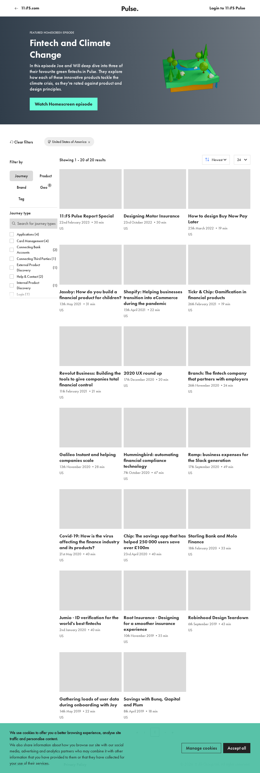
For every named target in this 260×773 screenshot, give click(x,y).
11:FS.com (27, 8)
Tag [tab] (21, 198)
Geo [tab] (46, 186)
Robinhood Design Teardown (218, 617)
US (61, 228)
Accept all (237, 748)
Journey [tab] (21, 176)
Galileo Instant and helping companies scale (87, 457)
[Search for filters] (33, 223)
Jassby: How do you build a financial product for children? (90, 294)
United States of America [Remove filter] (69, 141)
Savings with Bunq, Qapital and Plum (152, 702)
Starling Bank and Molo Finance (212, 539)
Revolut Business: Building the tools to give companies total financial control (90, 379)
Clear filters (21, 142)
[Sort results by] (216, 160)
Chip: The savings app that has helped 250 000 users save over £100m (155, 541)
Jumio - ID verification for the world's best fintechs (89, 620)
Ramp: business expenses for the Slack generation (218, 457)
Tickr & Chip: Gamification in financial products (217, 294)
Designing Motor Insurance (152, 216)
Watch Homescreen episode (63, 104)
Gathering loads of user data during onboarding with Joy (89, 702)
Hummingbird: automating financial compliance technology (151, 460)
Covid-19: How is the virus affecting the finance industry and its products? (89, 541)
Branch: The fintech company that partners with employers (218, 376)
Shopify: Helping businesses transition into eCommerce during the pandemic (153, 297)
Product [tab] (46, 176)
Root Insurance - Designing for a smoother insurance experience (151, 623)
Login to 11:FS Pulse (227, 8)
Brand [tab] (21, 187)
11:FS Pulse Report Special (86, 216)
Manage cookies (201, 748)
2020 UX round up (143, 373)
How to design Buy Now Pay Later (218, 219)
